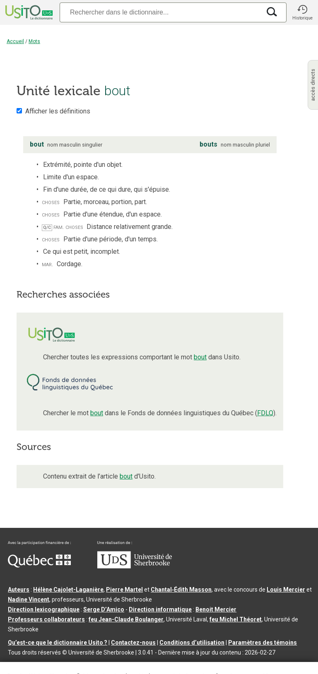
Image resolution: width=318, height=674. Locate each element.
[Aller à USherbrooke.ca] (134, 566)
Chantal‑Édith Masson (181, 589)
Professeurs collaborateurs (46, 619)
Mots (34, 41)
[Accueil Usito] (28, 12)
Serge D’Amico (103, 609)
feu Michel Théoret (236, 619)
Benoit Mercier (215, 609)
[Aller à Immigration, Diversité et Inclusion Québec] (39, 565)
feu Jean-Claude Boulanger (126, 619)
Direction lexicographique (44, 609)
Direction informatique (160, 609)
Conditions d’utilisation (191, 642)
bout (200, 357)
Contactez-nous (133, 642)
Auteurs (18, 589)
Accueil (15, 41)
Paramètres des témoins (262, 642)
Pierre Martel (124, 589)
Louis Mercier (286, 589)
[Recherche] (160, 12)
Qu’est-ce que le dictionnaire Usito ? (57, 642)
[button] (302, 12)
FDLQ (265, 413)
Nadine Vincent (28, 599)
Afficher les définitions (57, 111)
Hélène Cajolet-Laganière (68, 589)
